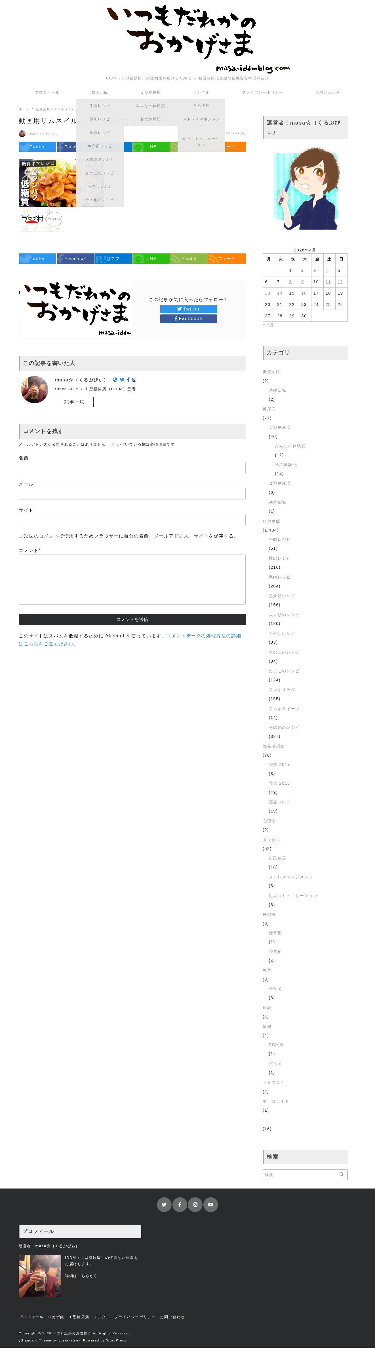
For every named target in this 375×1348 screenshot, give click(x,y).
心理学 (269, 821)
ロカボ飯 (100, 92)
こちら (83, 1276)
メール (26, 484)
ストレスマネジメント (291, 877)
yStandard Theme (35, 1340)
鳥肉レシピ (280, 577)
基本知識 (277, 502)
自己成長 (277, 858)
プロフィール (47, 92)
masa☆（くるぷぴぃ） (44, 133)
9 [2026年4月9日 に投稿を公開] (302, 282)
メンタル (201, 92)
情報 (267, 1026)
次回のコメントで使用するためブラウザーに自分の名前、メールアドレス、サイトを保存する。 (131, 536)
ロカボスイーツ (284, 709)
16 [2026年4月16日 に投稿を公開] (304, 293)
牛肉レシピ (280, 539)
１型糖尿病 (150, 92)
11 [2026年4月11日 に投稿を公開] (328, 282)
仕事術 (275, 933)
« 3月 (268, 325)
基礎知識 (277, 390)
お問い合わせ (327, 92)
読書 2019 (279, 802)
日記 (267, 1007)
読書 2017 (279, 765)
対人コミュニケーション (293, 896)
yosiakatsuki (70, 1340)
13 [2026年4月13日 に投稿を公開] (267, 293)
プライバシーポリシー (262, 92)
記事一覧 (74, 402)
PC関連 (276, 1045)
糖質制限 (271, 372)
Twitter (188, 309)
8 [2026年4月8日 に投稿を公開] (290, 282)
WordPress (116, 1340)
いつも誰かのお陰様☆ (72, 1333)
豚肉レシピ (280, 558)
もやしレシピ (282, 633)
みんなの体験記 (290, 446)
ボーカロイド (276, 1101)
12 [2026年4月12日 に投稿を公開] (340, 282)
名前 (24, 458)
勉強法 (269, 914)
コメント (30, 550)
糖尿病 (269, 409)
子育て (275, 989)
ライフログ (274, 1082)
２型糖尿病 (280, 483)
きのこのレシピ (284, 652)
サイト (26, 510)
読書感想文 (274, 746)
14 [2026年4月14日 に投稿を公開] (280, 293)
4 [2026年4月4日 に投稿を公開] (327, 270)
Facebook (188, 318)
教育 (267, 970)
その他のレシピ (284, 727)
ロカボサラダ (282, 690)
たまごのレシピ (284, 671)
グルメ (275, 1064)
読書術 (275, 952)
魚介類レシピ (282, 596)
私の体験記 (286, 465)
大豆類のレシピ (284, 615)
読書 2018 (279, 783)
